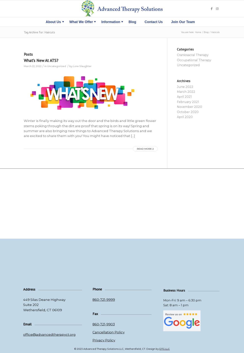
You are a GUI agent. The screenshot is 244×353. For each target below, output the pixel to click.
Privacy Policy (106, 336)
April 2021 (184, 97)
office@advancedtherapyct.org (49, 334)
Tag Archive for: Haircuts (39, 32)
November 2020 (189, 107)
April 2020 (185, 117)
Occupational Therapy (194, 60)
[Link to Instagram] (217, 8)
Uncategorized (56, 66)
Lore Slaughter (82, 66)
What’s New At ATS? (41, 60)
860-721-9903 (106, 323)
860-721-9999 (106, 302)
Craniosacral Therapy (193, 55)
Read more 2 (145, 148)
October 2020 (188, 112)
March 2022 (186, 92)
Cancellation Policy (110, 329)
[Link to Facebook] (211, 8)
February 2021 (188, 102)
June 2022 (185, 87)
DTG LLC (164, 348)
